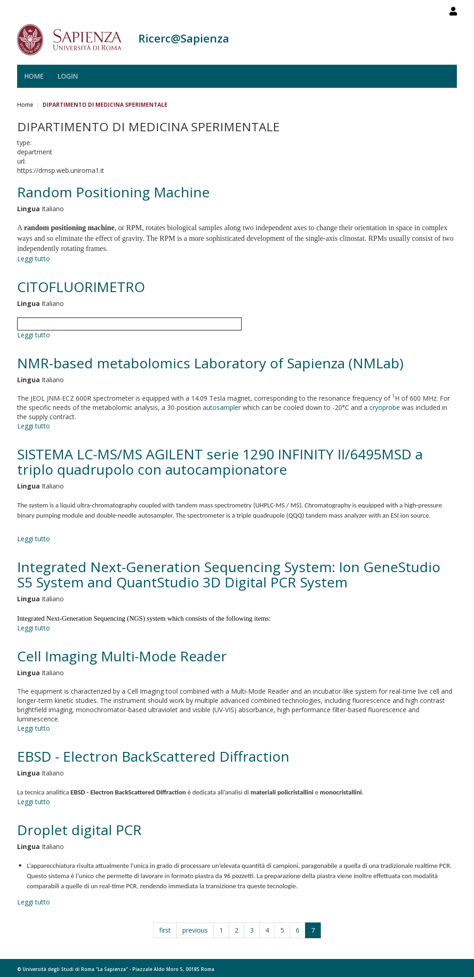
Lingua (28, 208)
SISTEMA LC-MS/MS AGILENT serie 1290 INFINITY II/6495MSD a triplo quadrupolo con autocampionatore (220, 462)
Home (34, 76)
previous (195, 930)
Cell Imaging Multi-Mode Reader (122, 656)
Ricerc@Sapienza (183, 38)
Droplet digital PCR (79, 829)
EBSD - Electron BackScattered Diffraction (153, 756)
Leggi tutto (33, 258)
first (165, 930)
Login (67, 76)
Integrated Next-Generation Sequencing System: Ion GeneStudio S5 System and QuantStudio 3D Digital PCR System (228, 574)
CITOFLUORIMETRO (81, 286)
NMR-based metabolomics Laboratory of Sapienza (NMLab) (210, 363)
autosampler (222, 407)
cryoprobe (384, 407)
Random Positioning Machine (113, 192)
